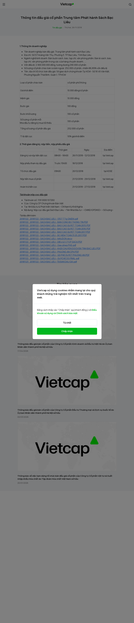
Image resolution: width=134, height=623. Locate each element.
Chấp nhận (67, 331)
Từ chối (67, 322)
